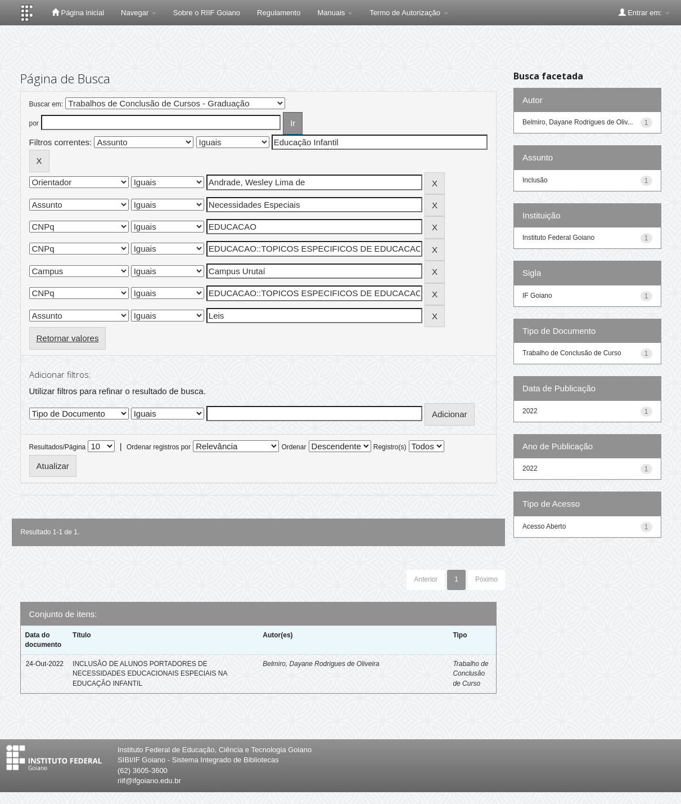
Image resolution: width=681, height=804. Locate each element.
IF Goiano (537, 296)
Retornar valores (68, 338)
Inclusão (535, 180)
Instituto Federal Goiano (558, 238)
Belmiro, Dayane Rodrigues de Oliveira (321, 664)
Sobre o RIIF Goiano (206, 12)
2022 (530, 411)
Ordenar (293, 447)
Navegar (138, 12)
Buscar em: (46, 104)
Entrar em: (644, 12)
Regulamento (278, 12)
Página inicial (78, 12)
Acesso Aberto (544, 526)
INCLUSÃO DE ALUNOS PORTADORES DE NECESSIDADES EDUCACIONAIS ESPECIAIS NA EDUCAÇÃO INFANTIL (150, 673)
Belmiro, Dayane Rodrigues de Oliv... (577, 122)
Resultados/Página (57, 447)
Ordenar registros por (159, 447)
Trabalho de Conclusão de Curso (470, 673)
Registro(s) (390, 447)
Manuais (335, 12)
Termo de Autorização (408, 12)
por (34, 123)
